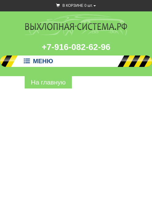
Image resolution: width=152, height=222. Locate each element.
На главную (48, 82)
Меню (38, 61)
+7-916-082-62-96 (76, 47)
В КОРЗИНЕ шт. (76, 5)
